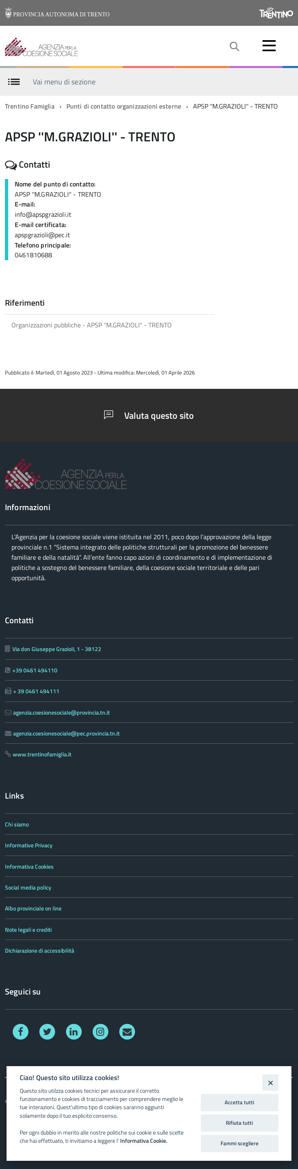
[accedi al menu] (268, 45)
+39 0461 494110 (34, 670)
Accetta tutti (239, 1102)
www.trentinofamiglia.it (42, 754)
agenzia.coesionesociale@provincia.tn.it (61, 712)
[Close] (270, 1082)
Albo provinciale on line (33, 908)
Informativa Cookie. (143, 1141)
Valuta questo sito (149, 415)
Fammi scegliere (240, 1143)
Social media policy (28, 887)
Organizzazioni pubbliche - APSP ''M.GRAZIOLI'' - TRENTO (91, 325)
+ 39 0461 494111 (36, 691)
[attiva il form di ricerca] (234, 47)
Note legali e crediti (28, 929)
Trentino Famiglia (30, 106)
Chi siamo (17, 824)
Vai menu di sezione (64, 81)
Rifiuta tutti (239, 1123)
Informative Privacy (28, 845)
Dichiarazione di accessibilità (39, 950)
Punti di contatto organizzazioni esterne (123, 106)
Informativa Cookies (29, 866)
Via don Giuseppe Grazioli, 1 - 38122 (56, 649)
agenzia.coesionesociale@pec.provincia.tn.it (66, 733)
